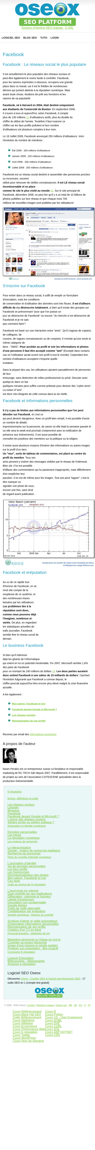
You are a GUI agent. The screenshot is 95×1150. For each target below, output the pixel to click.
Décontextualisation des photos (28, 875)
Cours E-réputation (25, 1032)
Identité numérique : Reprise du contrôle (30, 914)
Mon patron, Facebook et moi (28, 703)
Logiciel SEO (11, 37)
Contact (31, 1005)
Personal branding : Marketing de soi (29, 933)
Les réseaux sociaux (23, 715)
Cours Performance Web (29, 1029)
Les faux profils (17, 869)
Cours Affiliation (23, 1023)
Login (55, 37)
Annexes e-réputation (22, 964)
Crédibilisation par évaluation (26, 911)
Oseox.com (61, 1005)
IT (85, 1005)
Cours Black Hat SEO (27, 1014)
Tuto (43, 37)
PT (89, 1005)
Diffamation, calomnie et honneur (29, 896)
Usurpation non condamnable (27, 902)
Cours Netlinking (23, 1020)
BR (70, 1005)
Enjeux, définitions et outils (23, 798)
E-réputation (15, 791)
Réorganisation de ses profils (29, 720)
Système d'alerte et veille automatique (32, 921)
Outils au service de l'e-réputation (27, 884)
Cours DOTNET (58, 1032)
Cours (53, 1020)
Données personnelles (22, 832)
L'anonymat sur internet (23, 890)
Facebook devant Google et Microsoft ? (34, 709)
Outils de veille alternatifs (24, 908)
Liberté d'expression (21, 899)
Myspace (13, 810)
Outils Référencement (27, 1017)
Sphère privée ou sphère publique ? (31, 822)
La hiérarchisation (19, 847)
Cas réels (14, 880)
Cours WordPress (24, 1038)
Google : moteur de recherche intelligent (34, 850)
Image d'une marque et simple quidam (33, 945)
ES (80, 1005)
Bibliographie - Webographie (26, 961)
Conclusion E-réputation (21, 952)
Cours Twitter (21, 1035)
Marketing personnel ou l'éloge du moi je (34, 939)
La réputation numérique (23, 837)
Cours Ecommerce (25, 1026)
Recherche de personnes (24, 853)
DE (75, 1005)
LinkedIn (13, 807)
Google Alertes (17, 905)
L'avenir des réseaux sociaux (27, 819)
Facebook (14, 813)
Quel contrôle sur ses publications (30, 893)
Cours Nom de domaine (28, 1040)
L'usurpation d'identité (22, 863)
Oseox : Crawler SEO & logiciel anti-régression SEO (50, 978)
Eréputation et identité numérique (27, 825)
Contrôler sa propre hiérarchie (27, 942)
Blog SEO (30, 37)
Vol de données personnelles (27, 866)
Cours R (50, 1011)
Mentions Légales (45, 1005)
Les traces (14, 835)
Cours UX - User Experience (63, 1017)
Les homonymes (18, 872)
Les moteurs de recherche (23, 841)
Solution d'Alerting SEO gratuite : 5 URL (47, 27)
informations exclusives (43, 734)
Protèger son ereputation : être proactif (33, 948)
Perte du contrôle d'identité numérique (29, 857)
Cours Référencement (27, 1011)
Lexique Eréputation (21, 958)
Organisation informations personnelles (33, 924)
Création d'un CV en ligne (24, 929)
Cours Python (54, 1014)
